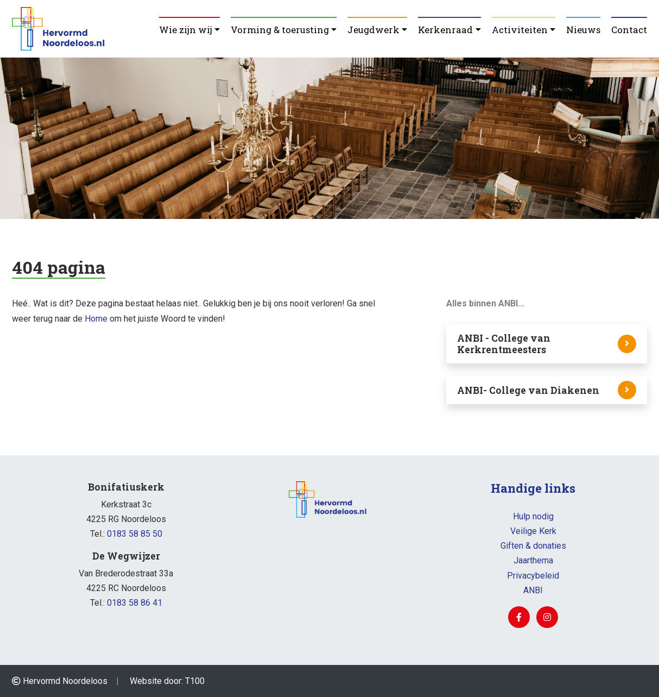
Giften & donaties (533, 546)
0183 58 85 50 (134, 534)
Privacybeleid (533, 575)
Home (96, 318)
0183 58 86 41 (134, 603)
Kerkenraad (445, 29)
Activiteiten (520, 29)
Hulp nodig (533, 516)
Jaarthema (533, 560)
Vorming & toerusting (280, 29)
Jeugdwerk (373, 29)
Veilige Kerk (533, 531)
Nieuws (583, 29)
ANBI (533, 590)
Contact (629, 29)
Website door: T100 (167, 681)
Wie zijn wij (185, 29)
